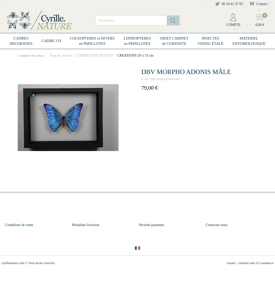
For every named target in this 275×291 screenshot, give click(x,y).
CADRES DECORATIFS (94, 55)
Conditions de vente (19, 225)
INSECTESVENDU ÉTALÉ (211, 41)
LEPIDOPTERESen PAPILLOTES (137, 41)
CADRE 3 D (51, 41)
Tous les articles (60, 55)
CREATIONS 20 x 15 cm (135, 55)
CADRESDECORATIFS (21, 41)
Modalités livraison (85, 225)
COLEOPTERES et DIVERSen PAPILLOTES (92, 41)
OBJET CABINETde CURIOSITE (174, 41)
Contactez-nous (217, 225)
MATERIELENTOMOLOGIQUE (249, 41)
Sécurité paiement (151, 225)
